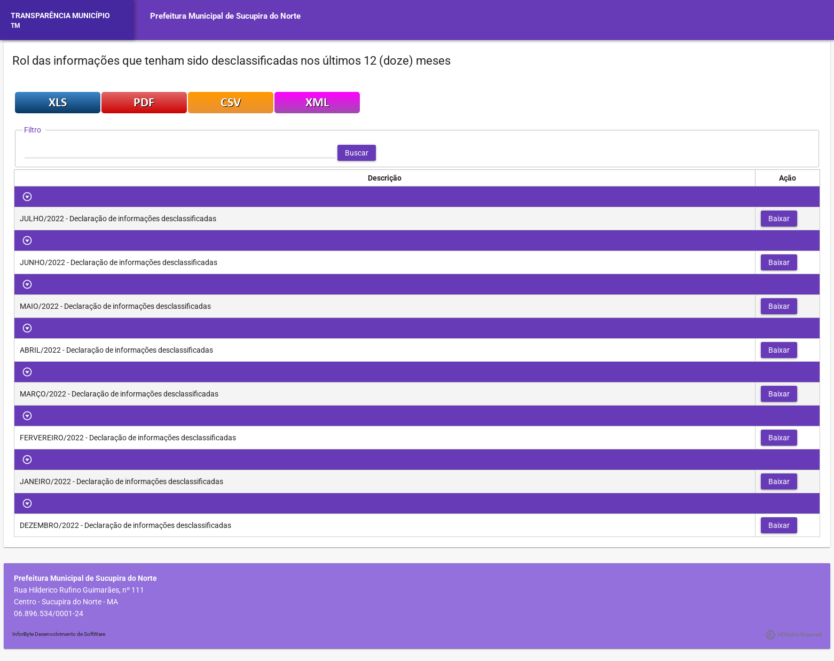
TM (15, 25)
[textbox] (180, 152)
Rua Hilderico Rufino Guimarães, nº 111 (79, 590)
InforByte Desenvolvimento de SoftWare (58, 634)
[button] (356, 153)
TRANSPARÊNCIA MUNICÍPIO (60, 15)
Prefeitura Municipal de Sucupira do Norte (225, 16)
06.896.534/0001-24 (48, 613)
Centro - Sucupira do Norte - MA (66, 601)
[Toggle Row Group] (27, 196)
